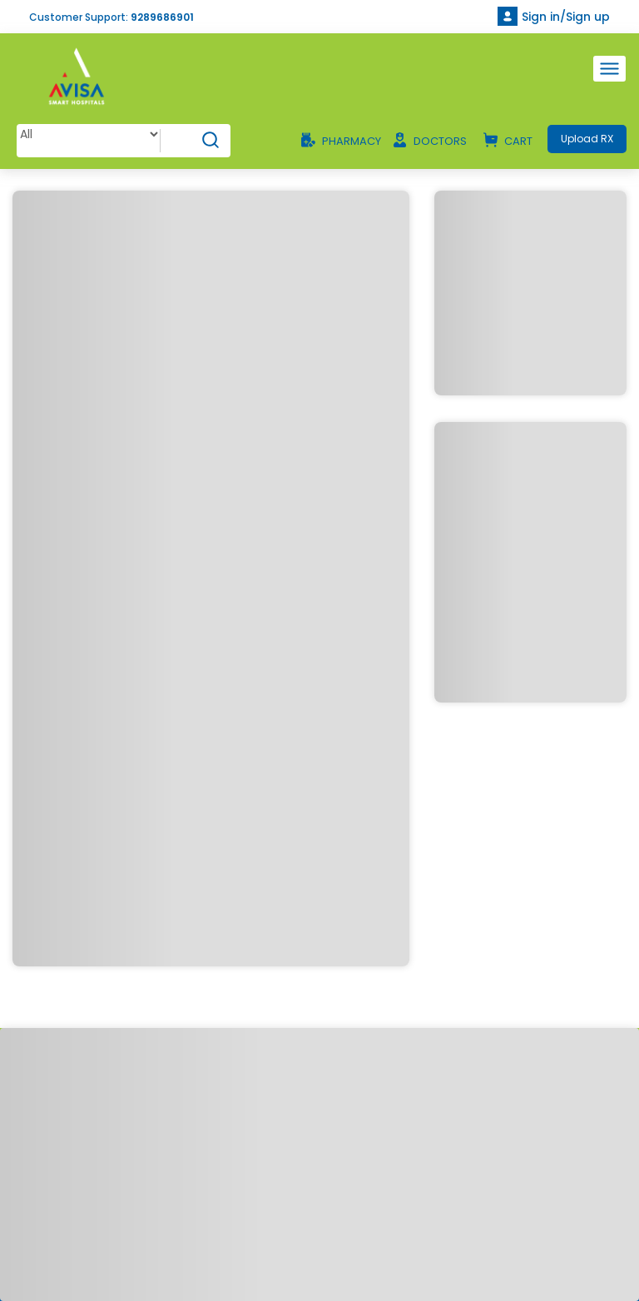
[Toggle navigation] (609, 69)
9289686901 (162, 17)
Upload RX (587, 139)
